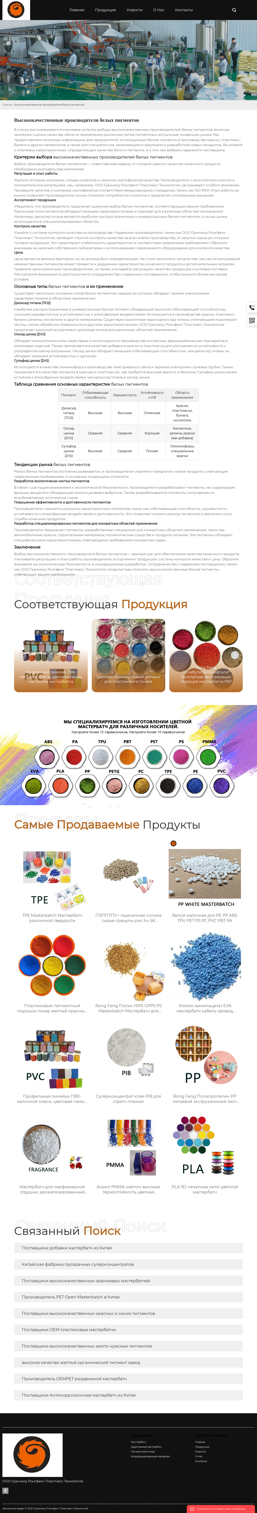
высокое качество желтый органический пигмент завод (81, 1362)
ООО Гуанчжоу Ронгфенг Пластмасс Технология (63, 569)
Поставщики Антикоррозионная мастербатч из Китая (79, 1395)
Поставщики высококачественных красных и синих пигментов (88, 1313)
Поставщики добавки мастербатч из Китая (67, 1248)
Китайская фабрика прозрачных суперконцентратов (78, 1264)
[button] (235, 655)
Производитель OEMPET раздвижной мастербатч (74, 1378)
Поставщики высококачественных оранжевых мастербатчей (86, 1280)
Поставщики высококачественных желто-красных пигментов (87, 1346)
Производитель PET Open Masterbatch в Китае (71, 1297)
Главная (7, 104)
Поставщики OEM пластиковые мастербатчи (69, 1329)
